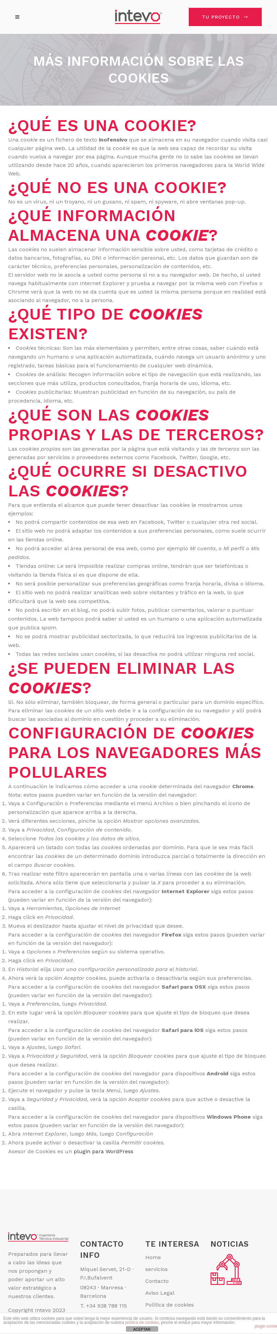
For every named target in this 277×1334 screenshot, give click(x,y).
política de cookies (142, 1322)
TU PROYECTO (225, 17)
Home (153, 1257)
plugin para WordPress (103, 1151)
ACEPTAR (141, 1329)
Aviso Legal (159, 1293)
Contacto (157, 1281)
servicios (156, 1269)
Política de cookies (169, 1304)
